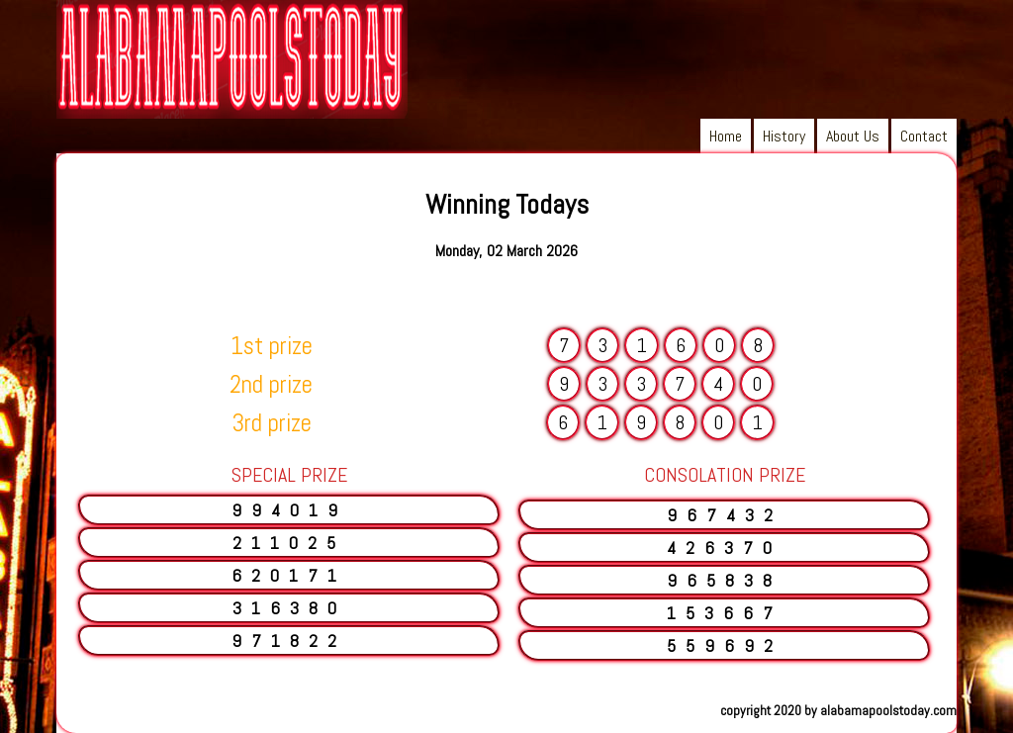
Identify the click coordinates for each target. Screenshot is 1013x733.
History (784, 136)
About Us (852, 136)
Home (725, 136)
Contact (924, 136)
